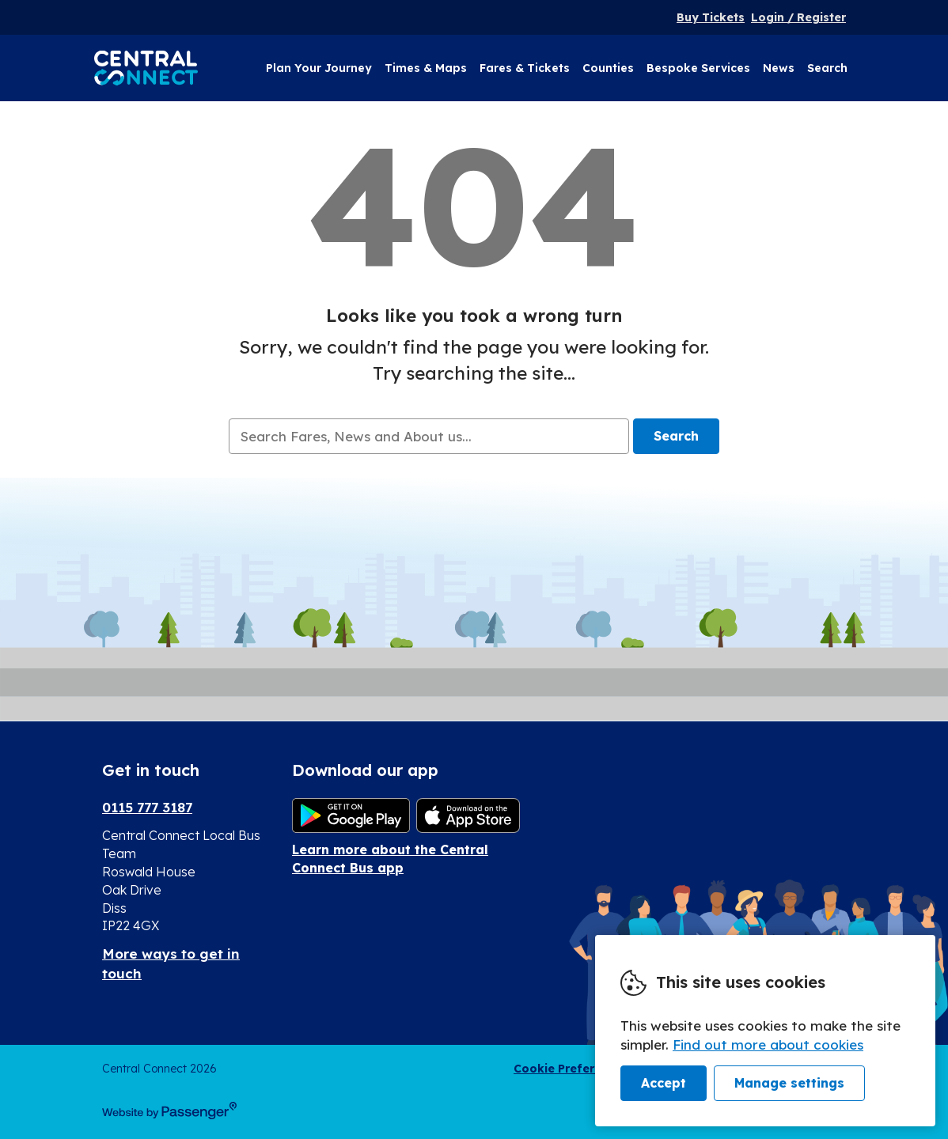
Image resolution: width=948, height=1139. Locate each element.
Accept (663, 1083)
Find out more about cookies (768, 1044)
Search (827, 68)
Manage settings (789, 1083)
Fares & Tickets (525, 68)
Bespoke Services (698, 68)
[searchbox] (429, 436)
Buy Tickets (711, 17)
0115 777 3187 (147, 807)
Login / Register (798, 17)
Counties (608, 68)
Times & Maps (426, 68)
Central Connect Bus (146, 68)
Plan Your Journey (319, 68)
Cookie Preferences (571, 1068)
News (778, 68)
